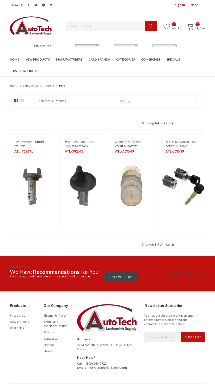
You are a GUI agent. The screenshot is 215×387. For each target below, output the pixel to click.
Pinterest (43, 5)
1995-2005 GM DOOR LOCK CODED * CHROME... (181, 144)
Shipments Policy (55, 313)
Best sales (17, 325)
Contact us (50, 336)
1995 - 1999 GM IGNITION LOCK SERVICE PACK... (79, 144)
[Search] (111, 26)
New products (19, 319)
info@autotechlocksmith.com (107, 365)
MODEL (108, 45)
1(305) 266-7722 (95, 360)
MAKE (69, 45)
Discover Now (120, 274)
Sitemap (49, 342)
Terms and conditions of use (55, 321)
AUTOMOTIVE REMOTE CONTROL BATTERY (128, 144)
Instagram (51, 5)
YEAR (145, 45)
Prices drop (17, 313)
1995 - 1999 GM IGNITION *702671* (29, 144)
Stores (47, 348)
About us (49, 329)
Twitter (36, 5)
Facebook (28, 5)
